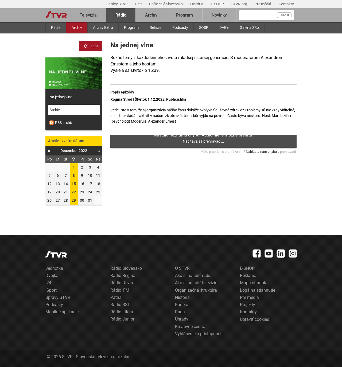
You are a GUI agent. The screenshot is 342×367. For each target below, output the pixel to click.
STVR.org (239, 4)
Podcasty (180, 27)
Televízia (88, 15)
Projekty (247, 304)
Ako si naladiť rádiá (193, 275)
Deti (138, 4)
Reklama (248, 275)
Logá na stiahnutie (257, 290)
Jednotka (54, 268)
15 (74, 184)
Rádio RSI (119, 304)
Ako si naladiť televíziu (196, 282)
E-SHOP (218, 4)
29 (74, 200)
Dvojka (52, 275)
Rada (180, 311)
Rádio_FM (119, 290)
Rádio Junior (122, 319)
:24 (48, 282)
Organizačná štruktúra (196, 290)
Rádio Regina (122, 275)
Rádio (120, 15)
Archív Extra (103, 27)
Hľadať (284, 15)
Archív (77, 27)
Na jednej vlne (60, 97)
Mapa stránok (253, 282)
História (197, 4)
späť (90, 46)
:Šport (51, 290)
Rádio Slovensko (126, 268)
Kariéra (181, 304)
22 (74, 192)
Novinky (219, 15)
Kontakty (286, 4)
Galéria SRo (249, 27)
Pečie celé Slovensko (166, 4)
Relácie (155, 27)
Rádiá (56, 27)
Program (131, 27)
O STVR (182, 268)
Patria (116, 297)
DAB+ (224, 27)
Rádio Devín (121, 282)
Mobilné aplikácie (62, 311)
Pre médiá (263, 4)
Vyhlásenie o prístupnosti (199, 333)
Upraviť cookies (254, 319)
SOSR (203, 27)
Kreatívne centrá (190, 326)
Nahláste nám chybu (261, 152)
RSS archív (61, 122)
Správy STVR (117, 4)
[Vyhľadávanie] (266, 15)
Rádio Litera (121, 311)
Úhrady (181, 319)
